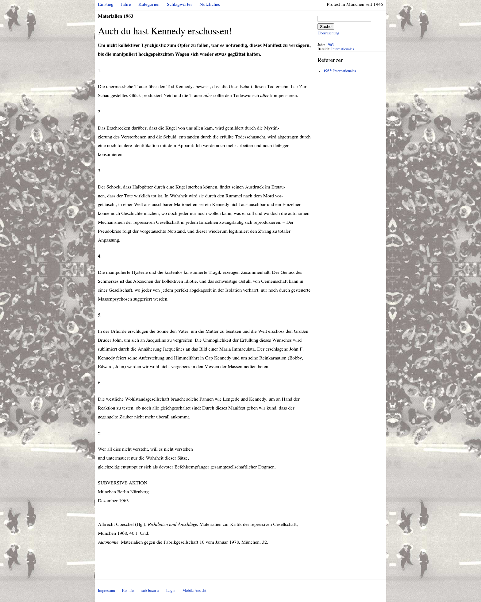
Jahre (126, 4)
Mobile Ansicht (194, 591)
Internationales (342, 49)
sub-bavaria (150, 591)
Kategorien (149, 4)
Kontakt (128, 591)
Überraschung (328, 33)
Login (170, 591)
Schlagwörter (179, 4)
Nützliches (210, 4)
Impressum (106, 591)
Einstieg (106, 4)
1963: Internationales (339, 71)
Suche (326, 26)
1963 (330, 45)
